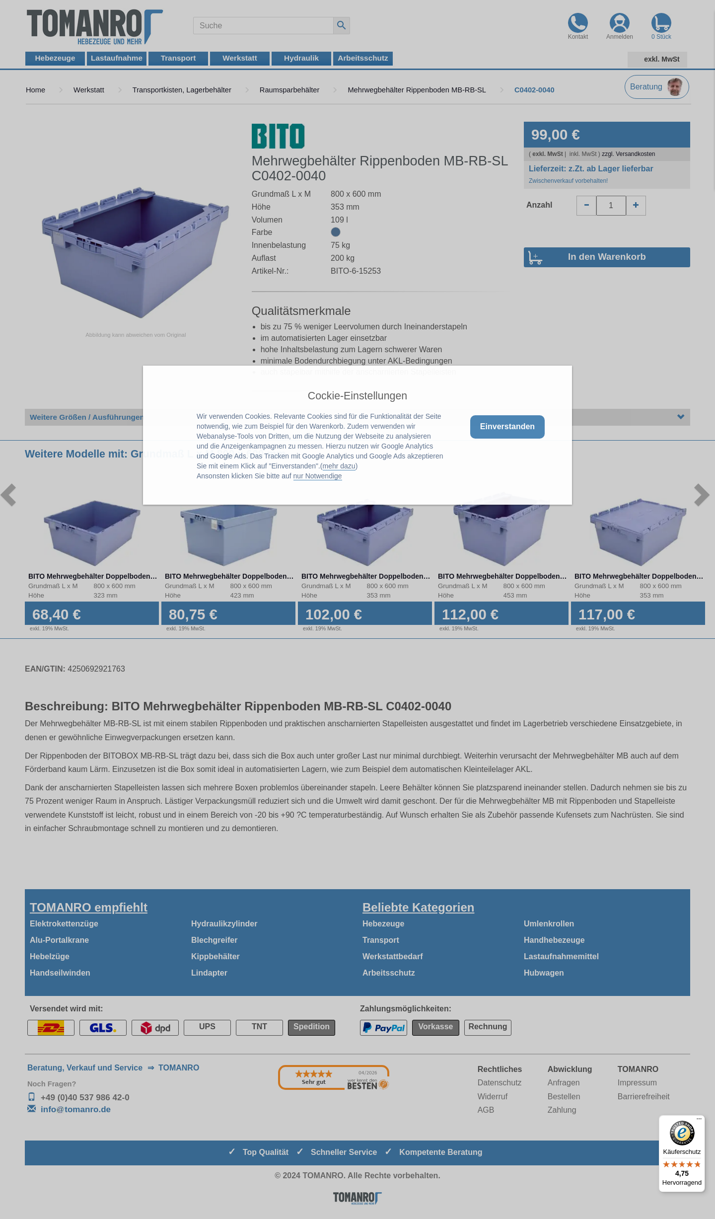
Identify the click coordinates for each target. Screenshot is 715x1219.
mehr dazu (339, 466)
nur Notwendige (317, 476)
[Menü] (699, 1121)
